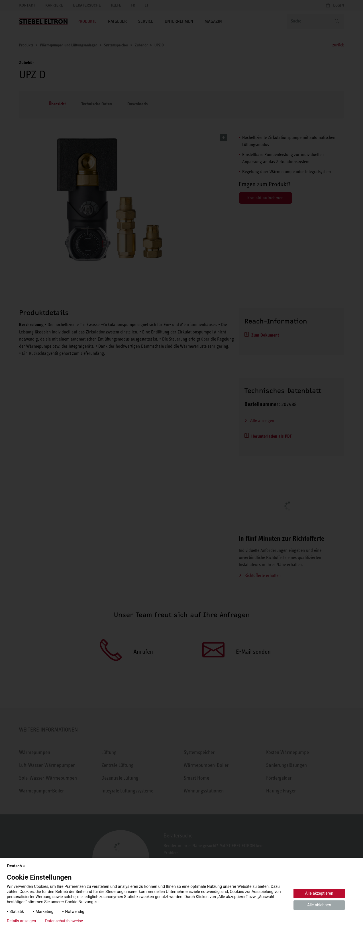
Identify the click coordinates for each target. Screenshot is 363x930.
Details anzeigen (21, 921)
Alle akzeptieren (319, 893)
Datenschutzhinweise (64, 921)
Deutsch (16, 866)
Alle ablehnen (319, 905)
